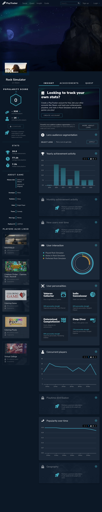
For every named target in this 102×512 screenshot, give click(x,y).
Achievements (69, 83)
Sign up (86, 3)
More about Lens (88, 128)
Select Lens (47, 144)
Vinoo (19, 193)
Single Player (21, 205)
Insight (39, 3)
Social (24, 3)
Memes (19, 218)
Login (97, 3)
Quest (31, 3)
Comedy (19, 211)
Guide (46, 3)
